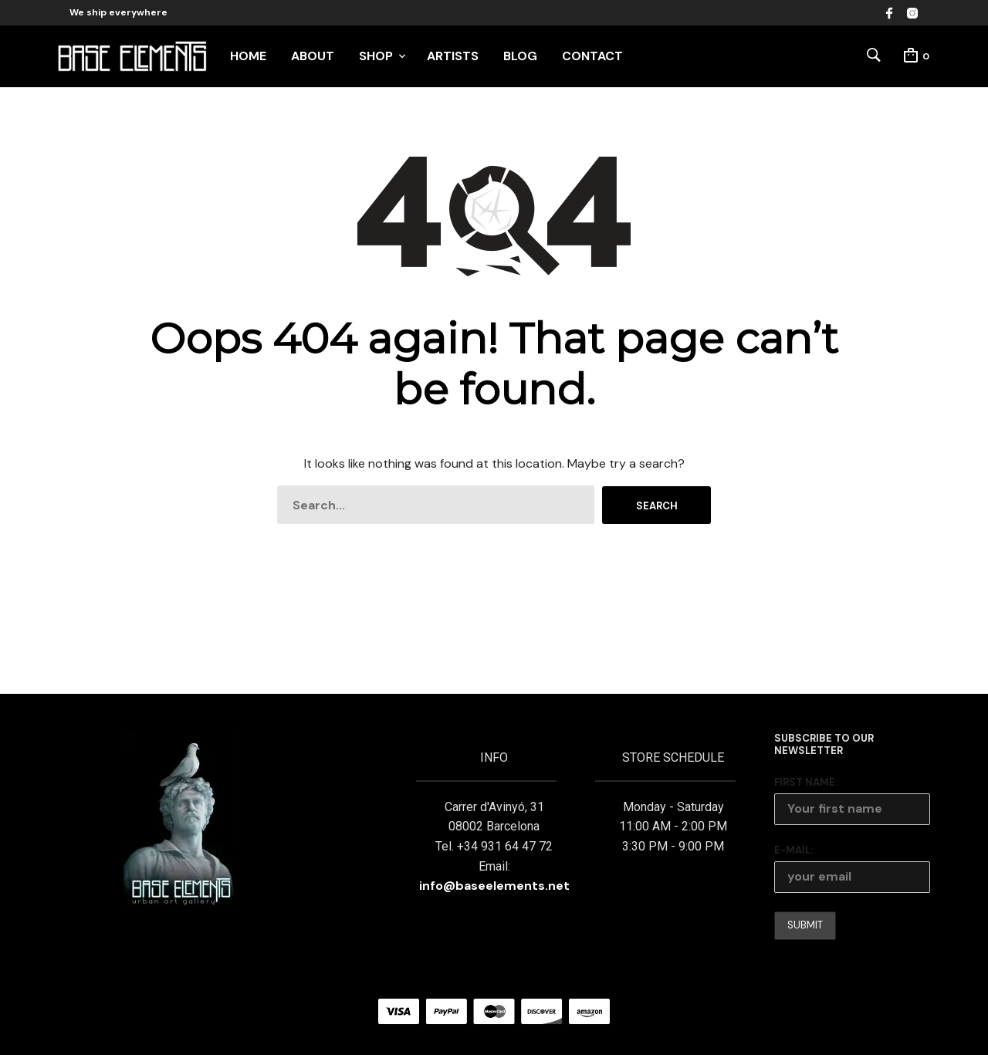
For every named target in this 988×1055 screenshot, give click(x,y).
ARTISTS (453, 56)
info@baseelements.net (494, 885)
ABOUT (312, 56)
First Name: (805, 782)
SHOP (376, 56)
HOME (248, 56)
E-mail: (793, 850)
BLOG (520, 56)
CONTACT (592, 56)
